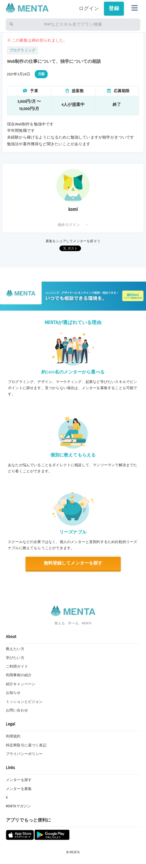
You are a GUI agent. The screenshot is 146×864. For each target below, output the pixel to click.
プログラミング (22, 50)
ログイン (89, 8)
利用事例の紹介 (19, 675)
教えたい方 (15, 649)
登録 (114, 8)
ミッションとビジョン (24, 702)
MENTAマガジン (18, 806)
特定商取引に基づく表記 (26, 745)
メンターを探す (19, 780)
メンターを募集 (19, 789)
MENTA (74, 852)
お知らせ (13, 693)
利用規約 (13, 736)
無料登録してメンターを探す (72, 563)
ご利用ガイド (17, 666)
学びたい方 (15, 658)
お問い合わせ (17, 710)
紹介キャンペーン (20, 684)
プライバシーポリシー (24, 754)
